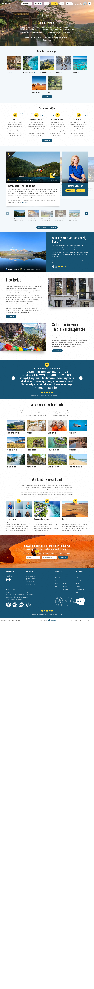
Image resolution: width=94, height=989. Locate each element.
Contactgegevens (10, 571)
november (65, 586)
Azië (77, 592)
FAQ (62, 3)
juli (63, 575)
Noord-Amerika (80, 589)
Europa (77, 583)
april (56, 583)
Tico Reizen (6, 4)
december (65, 589)
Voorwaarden (83, 620)
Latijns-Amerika (80, 580)
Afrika (77, 575)
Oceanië (78, 586)
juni (56, 589)
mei (56, 586)
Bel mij (80, 190)
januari (57, 575)
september (65, 580)
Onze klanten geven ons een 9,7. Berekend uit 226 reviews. (47, 395)
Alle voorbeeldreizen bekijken (47, 227)
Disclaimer (90, 620)
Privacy (77, 620)
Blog (47, 3)
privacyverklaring (33, 553)
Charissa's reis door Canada (31, 269)
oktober (65, 583)
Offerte (54, 3)
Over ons (38, 3)
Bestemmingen (27, 3)
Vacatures (71, 620)
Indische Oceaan (80, 577)
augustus (65, 577)
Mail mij (70, 190)
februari (57, 577)
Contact (69, 3)
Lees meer (47, 96)
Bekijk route (54, 180)
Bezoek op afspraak (32, 579)
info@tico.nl (10, 576)
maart (56, 580)
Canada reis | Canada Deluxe (21, 186)
